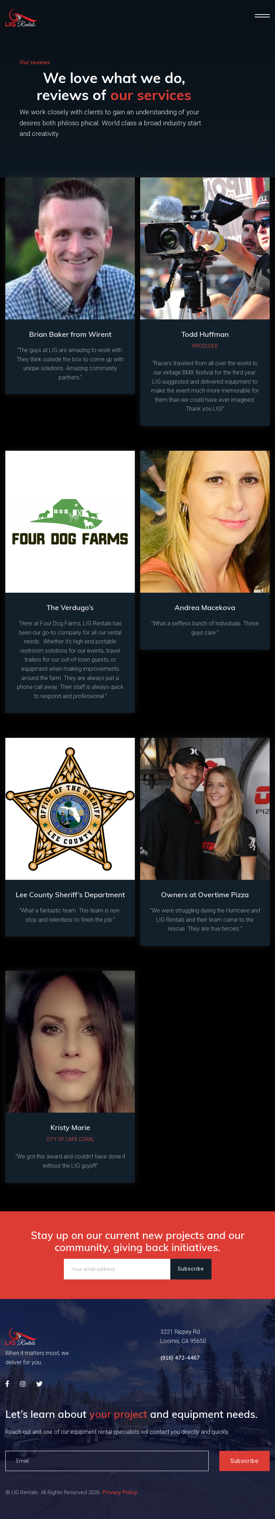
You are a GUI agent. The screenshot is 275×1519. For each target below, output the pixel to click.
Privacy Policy (120, 1495)
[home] (21, 18)
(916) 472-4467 (180, 1359)
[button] (262, 16)
